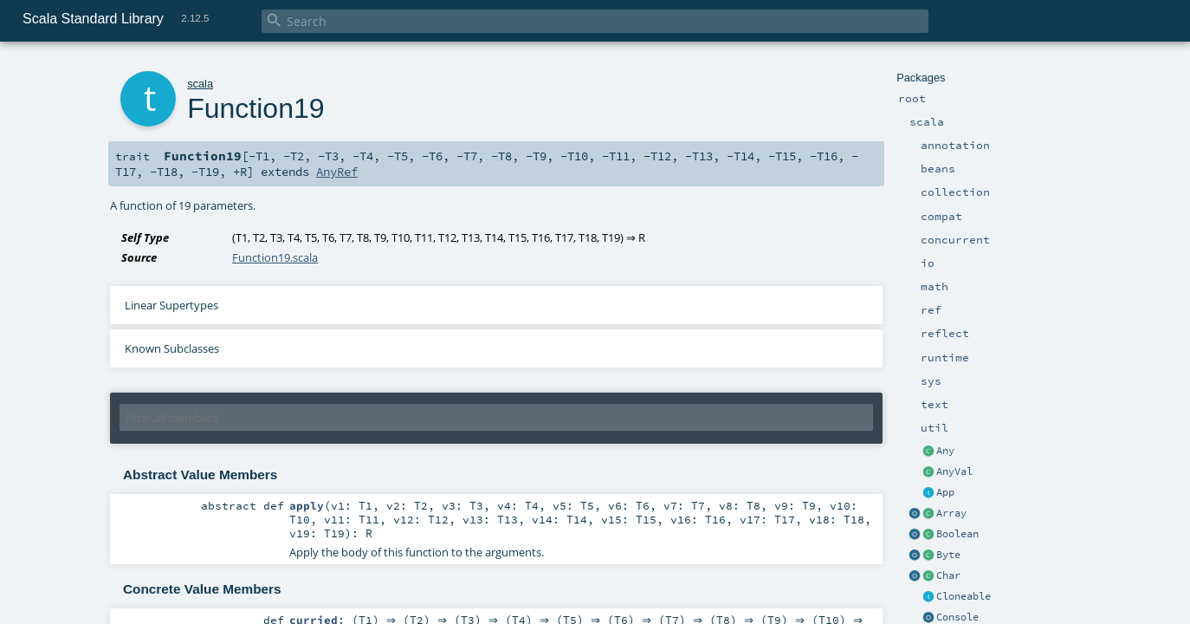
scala (200, 83)
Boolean (957, 534)
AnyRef (337, 171)
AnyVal (954, 471)
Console (957, 617)
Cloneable (963, 596)
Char (948, 575)
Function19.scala (275, 257)
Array (951, 513)
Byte (948, 555)
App (945, 492)
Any (945, 451)
